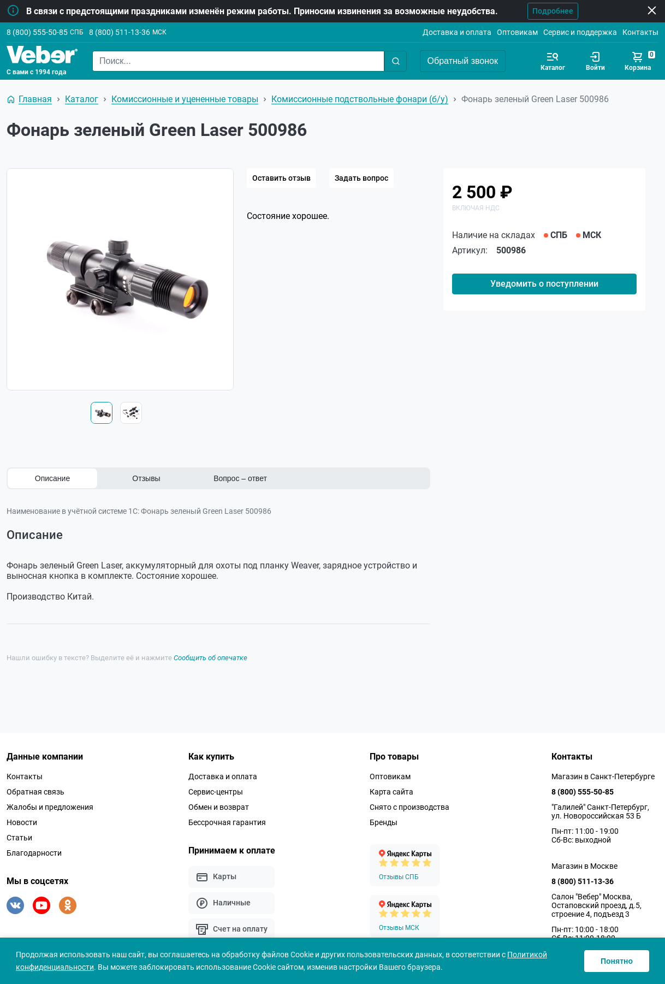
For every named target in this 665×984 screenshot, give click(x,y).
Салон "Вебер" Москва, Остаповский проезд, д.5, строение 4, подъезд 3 (596, 904)
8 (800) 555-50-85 (37, 32)
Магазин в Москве (584, 865)
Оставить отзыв (281, 178)
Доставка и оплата (457, 32)
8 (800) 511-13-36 (119, 32)
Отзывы (146, 478)
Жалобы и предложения (50, 806)
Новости (22, 821)
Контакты (640, 32)
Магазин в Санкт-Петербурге (603, 775)
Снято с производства (409, 806)
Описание (52, 478)
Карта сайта (391, 790)
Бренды (383, 821)
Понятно (617, 961)
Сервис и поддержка (580, 32)
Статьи (19, 836)
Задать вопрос (361, 178)
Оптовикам (517, 32)
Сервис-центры (215, 790)
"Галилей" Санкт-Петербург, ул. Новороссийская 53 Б (600, 810)
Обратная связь (35, 790)
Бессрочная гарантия (227, 821)
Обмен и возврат (218, 806)
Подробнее (550, 11)
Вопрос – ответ (240, 478)
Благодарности (34, 851)
